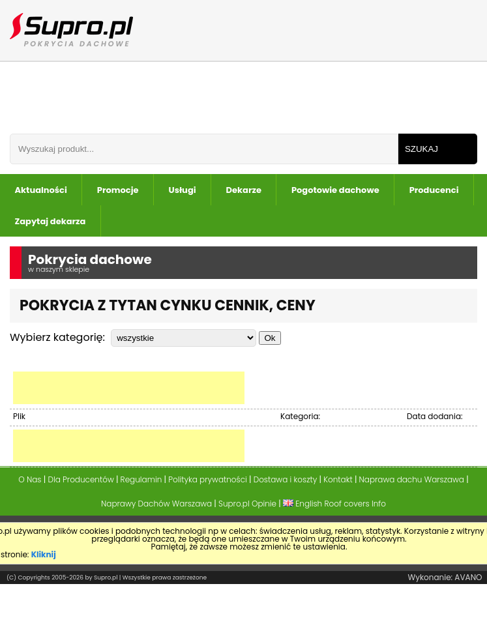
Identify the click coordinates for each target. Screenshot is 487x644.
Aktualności (41, 190)
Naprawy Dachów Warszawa (156, 503)
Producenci (434, 190)
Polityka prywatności (207, 479)
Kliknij (43, 554)
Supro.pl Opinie (247, 503)
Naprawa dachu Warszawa (411, 479)
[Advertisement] (128, 388)
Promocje (118, 190)
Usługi (182, 190)
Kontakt (338, 479)
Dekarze (243, 190)
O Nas (29, 479)
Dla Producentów (80, 479)
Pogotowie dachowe (335, 190)
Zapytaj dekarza (50, 221)
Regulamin (141, 479)
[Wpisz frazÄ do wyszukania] (204, 149)
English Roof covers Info (334, 503)
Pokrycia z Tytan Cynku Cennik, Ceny (168, 305)
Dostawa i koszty (285, 479)
